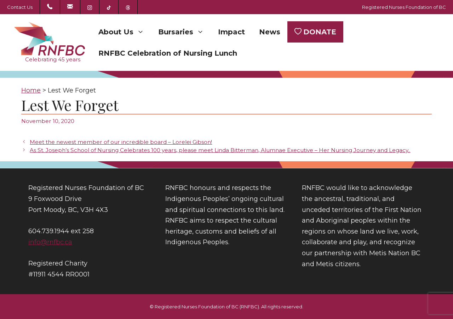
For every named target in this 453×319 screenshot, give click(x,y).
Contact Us (20, 7)
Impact (231, 32)
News (269, 32)
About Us (124, 32)
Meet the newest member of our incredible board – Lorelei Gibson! (121, 142)
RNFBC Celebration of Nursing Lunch (167, 53)
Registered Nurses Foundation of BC (404, 7)
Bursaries (184, 32)
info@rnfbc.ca (50, 242)
